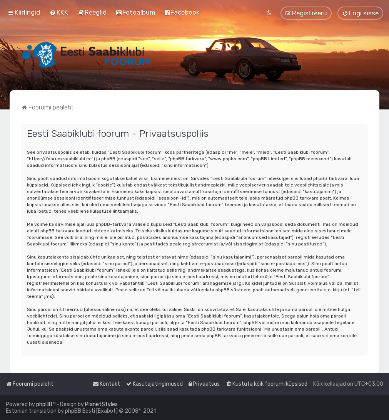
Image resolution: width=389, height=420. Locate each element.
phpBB (44, 404)
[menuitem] (59, 12)
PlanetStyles (101, 404)
